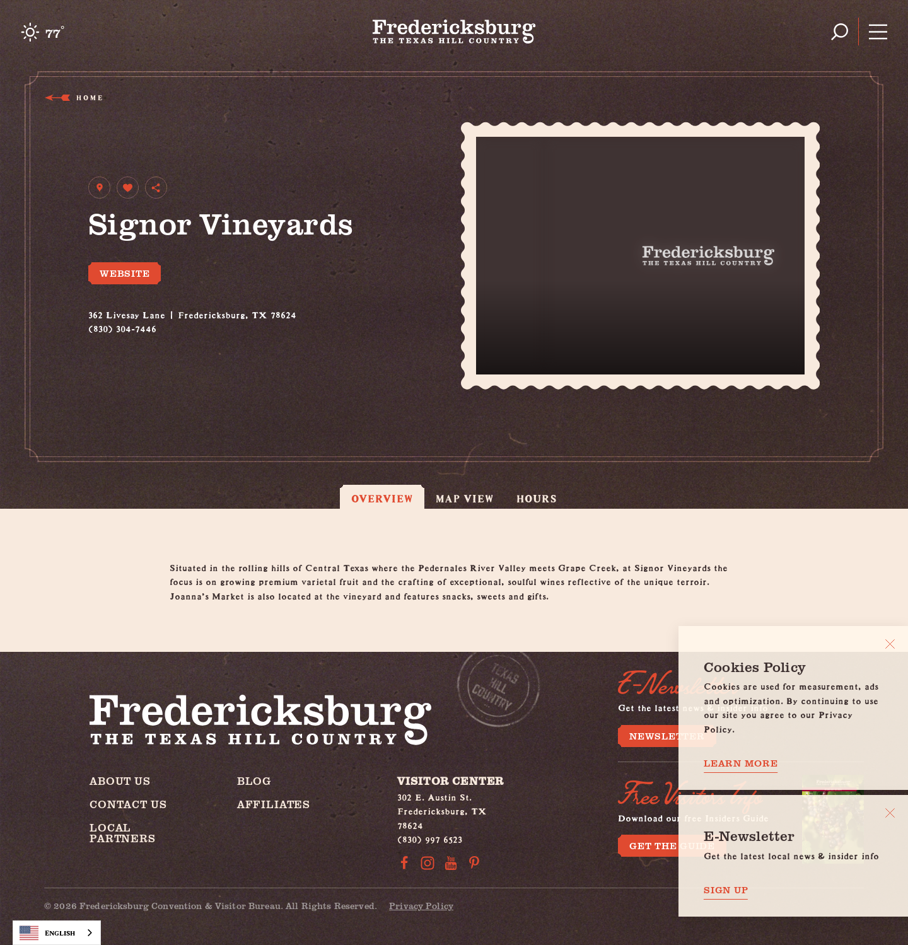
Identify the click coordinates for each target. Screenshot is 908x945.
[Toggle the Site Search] (839, 31)
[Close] (890, 644)
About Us (120, 781)
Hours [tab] (536, 498)
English (47, 933)
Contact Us (128, 804)
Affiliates (274, 804)
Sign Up (726, 890)
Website (124, 273)
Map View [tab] (465, 498)
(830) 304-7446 (122, 327)
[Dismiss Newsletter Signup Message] (890, 813)
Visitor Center (450, 781)
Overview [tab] (382, 498)
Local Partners (123, 832)
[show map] (99, 188)
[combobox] (57, 932)
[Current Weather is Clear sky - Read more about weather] (42, 32)
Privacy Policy (421, 906)
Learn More (741, 763)
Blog (254, 781)
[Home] (454, 31)
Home (89, 97)
